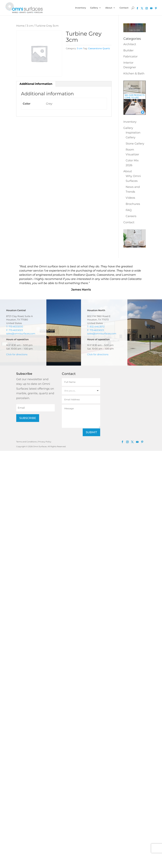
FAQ (129, 210)
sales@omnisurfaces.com (20, 333)
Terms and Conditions (26, 441)
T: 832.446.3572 (95, 326)
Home (20, 25)
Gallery (94, 8)
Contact (123, 8)
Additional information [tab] (35, 84)
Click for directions (16, 354)
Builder (128, 50)
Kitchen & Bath (133, 73)
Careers (131, 216)
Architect (129, 44)
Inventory (80, 8)
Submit (91, 432)
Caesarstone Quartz (99, 48)
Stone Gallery (135, 143)
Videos (130, 197)
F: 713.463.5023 (14, 330)
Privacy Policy (44, 441)
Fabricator (130, 56)
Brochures (133, 204)
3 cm (30, 25)
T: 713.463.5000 (14, 326)
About (108, 8)
